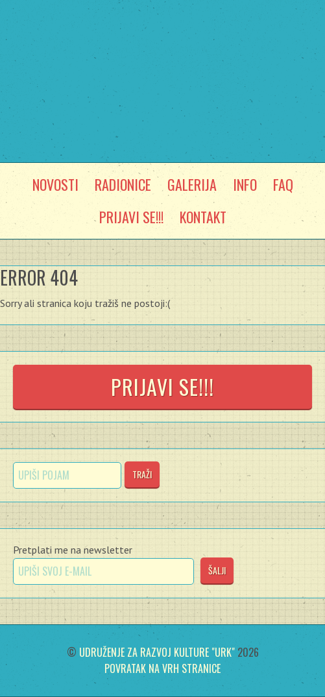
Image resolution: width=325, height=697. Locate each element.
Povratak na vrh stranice (162, 668)
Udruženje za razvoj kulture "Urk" (157, 652)
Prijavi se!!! (162, 386)
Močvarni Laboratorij (163, 53)
